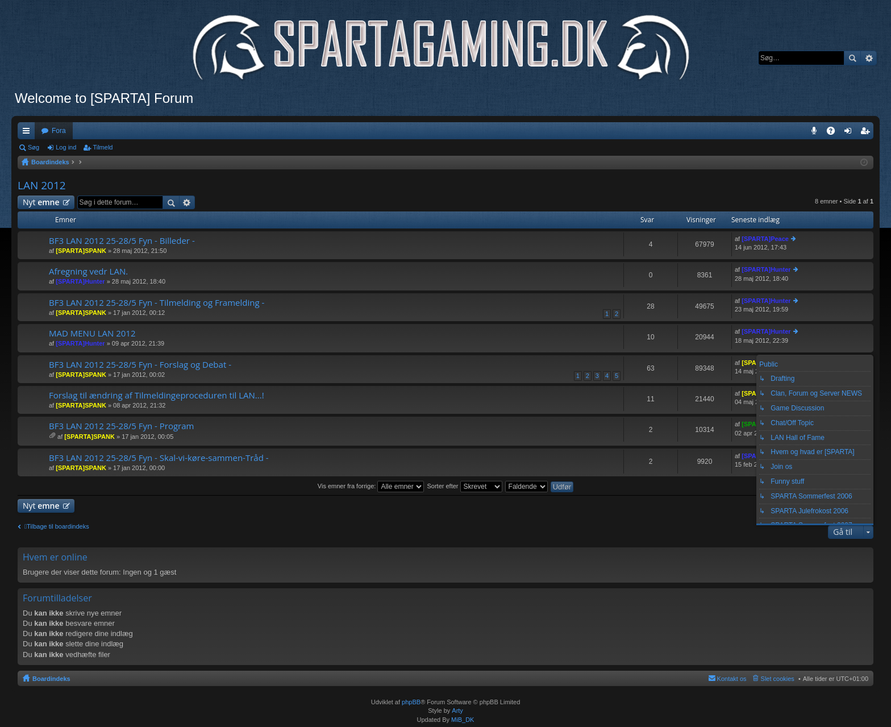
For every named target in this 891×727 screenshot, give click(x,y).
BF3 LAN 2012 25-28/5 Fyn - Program (121, 426)
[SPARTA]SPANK (81, 250)
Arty (457, 710)
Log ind (66, 147)
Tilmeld (103, 147)
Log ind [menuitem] (850, 133)
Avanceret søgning (868, 58)
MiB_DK (461, 719)
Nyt (41, 202)
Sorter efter (464, 486)
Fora (59, 131)
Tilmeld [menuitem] (868, 133)
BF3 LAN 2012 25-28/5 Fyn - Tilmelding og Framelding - (156, 302)
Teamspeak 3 (816, 133)
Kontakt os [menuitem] (732, 678)
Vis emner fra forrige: (371, 486)
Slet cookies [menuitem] (777, 678)
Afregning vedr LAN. (88, 271)
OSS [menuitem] (834, 133)
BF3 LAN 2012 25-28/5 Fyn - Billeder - (122, 240)
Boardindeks (51, 678)
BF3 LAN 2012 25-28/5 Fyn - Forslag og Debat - (140, 364)
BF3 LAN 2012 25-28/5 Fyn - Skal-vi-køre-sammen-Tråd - (159, 457)
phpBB (411, 702)
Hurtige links (28, 133)
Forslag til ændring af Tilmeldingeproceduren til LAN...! (156, 395)
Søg (852, 58)
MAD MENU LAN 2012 (92, 333)
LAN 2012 (42, 185)
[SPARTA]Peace (765, 238)
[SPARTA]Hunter (80, 281)
